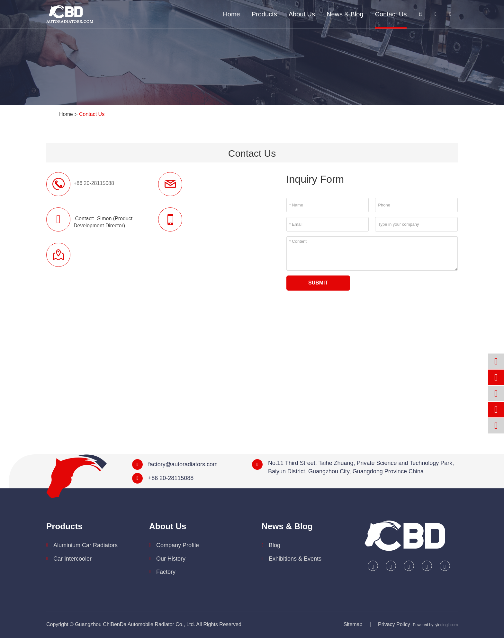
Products (264, 14)
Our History (170, 558)
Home (231, 14)
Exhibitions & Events (295, 558)
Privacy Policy (394, 624)
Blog (274, 545)
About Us (302, 14)
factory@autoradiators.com (183, 464)
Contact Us (391, 14)
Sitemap (353, 624)
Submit (318, 282)
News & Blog (345, 14)
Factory (166, 572)
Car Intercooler (72, 558)
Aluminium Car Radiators (85, 545)
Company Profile (177, 545)
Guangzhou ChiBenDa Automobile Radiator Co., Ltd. (135, 624)
